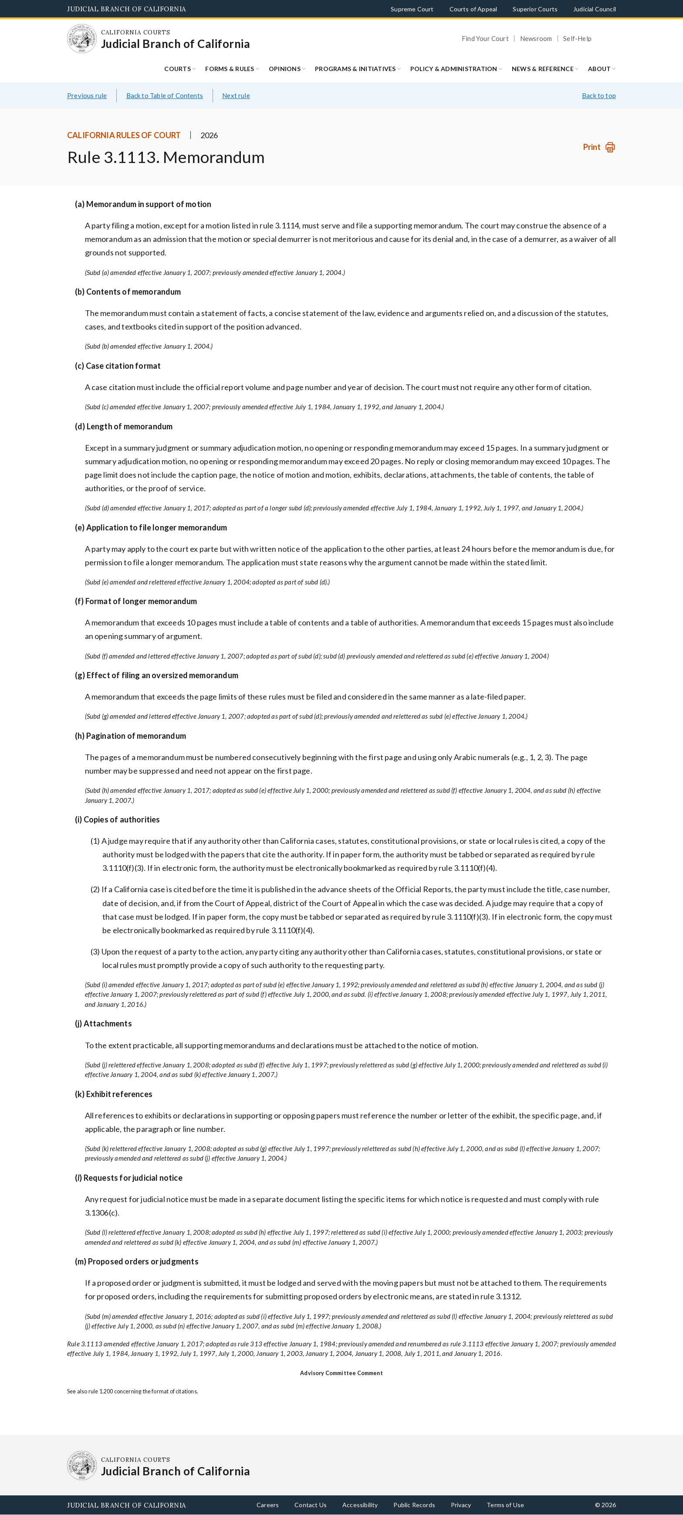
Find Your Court (485, 38)
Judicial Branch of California (126, 9)
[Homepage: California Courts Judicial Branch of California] (82, 39)
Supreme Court (412, 9)
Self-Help (577, 38)
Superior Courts (535, 9)
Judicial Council (594, 9)
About (599, 68)
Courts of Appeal (473, 9)
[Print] (599, 147)
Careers (268, 1504)
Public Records (414, 1504)
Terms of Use (505, 1504)
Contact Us (310, 1504)
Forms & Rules (229, 68)
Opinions (285, 68)
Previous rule (87, 95)
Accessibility (360, 1504)
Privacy (461, 1504)
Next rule (236, 95)
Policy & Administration (453, 68)
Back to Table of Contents (164, 95)
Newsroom (536, 38)
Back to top (599, 95)
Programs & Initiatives (355, 68)
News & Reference (543, 68)
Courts (177, 68)
